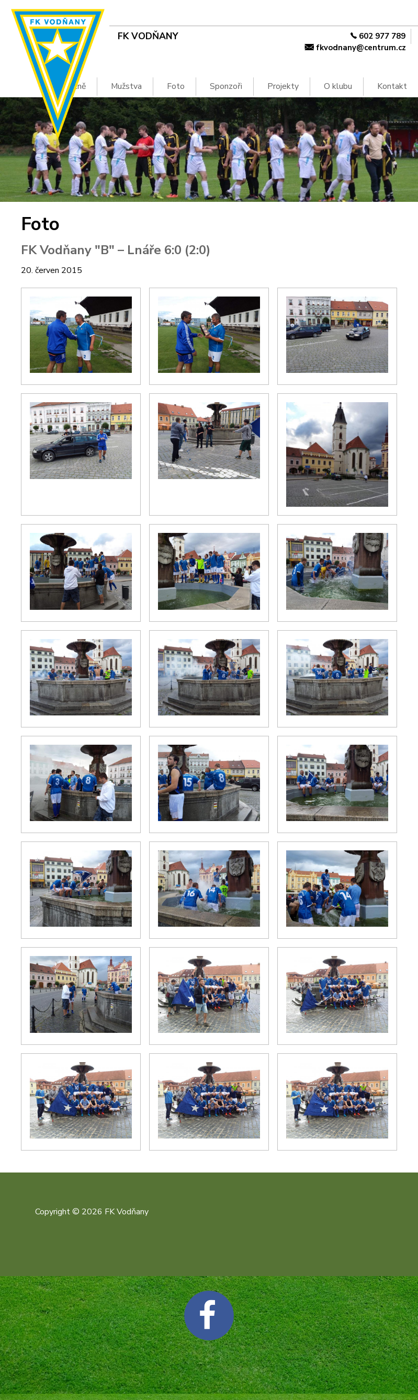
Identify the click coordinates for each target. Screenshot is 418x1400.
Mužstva (126, 86)
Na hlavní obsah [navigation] (4, 17)
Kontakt (392, 86)
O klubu (338, 86)
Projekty (283, 86)
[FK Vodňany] (184, 36)
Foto (176, 86)
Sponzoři (226, 86)
